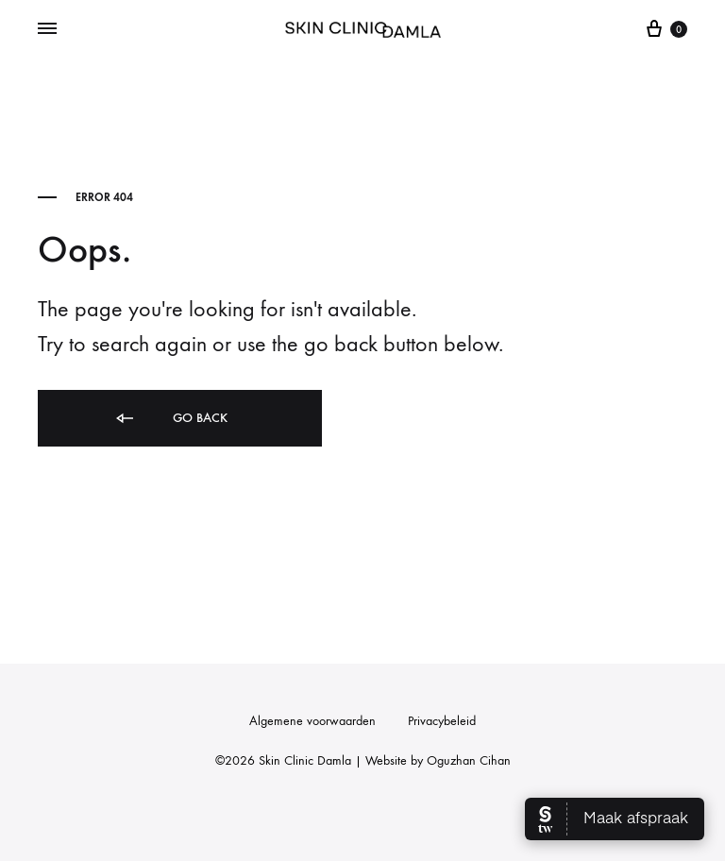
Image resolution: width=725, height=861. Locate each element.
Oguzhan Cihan (469, 760)
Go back (170, 418)
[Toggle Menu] (47, 29)
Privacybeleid (442, 721)
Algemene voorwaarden (312, 721)
